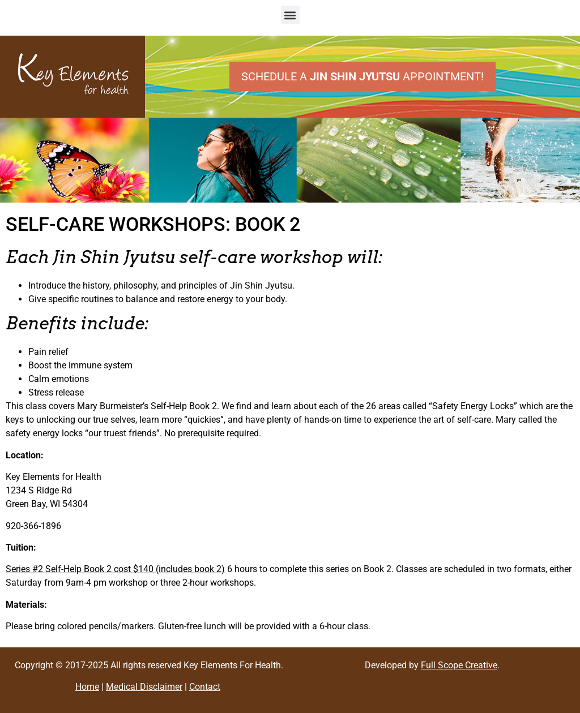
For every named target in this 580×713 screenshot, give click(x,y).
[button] (290, 15)
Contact (204, 686)
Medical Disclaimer (144, 686)
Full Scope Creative (459, 665)
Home (87, 686)
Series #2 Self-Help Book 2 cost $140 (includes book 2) (115, 569)
